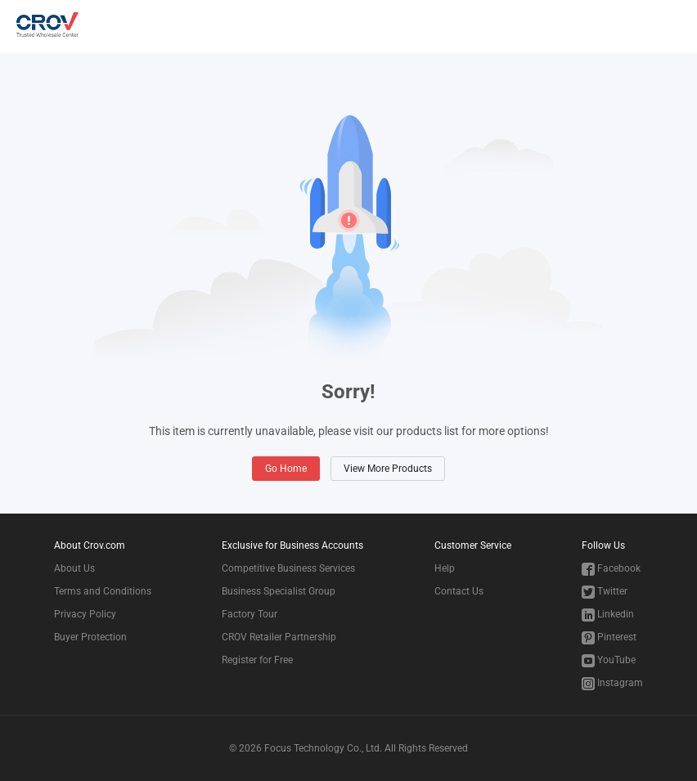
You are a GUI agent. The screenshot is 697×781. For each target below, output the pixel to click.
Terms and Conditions (102, 591)
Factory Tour (249, 614)
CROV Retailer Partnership (279, 637)
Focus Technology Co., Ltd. (323, 748)
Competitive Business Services (288, 568)
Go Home (286, 468)
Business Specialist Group (278, 591)
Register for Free (257, 660)
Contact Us (458, 591)
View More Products (388, 468)
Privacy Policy (85, 614)
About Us (74, 568)
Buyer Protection (90, 637)
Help (444, 568)
